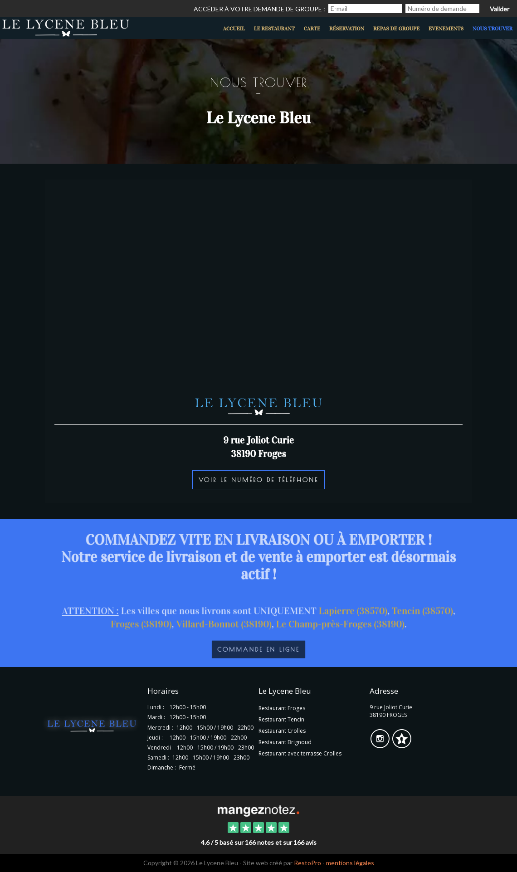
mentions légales (350, 863)
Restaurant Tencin (281, 719)
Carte (312, 28)
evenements (446, 28)
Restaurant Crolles (282, 731)
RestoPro (307, 863)
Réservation (346, 28)
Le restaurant (274, 28)
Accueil (234, 28)
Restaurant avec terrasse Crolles (299, 753)
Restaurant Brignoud (285, 742)
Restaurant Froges (281, 708)
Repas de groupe (396, 28)
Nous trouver (492, 28)
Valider (499, 9)
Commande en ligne (258, 651)
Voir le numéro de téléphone (258, 479)
